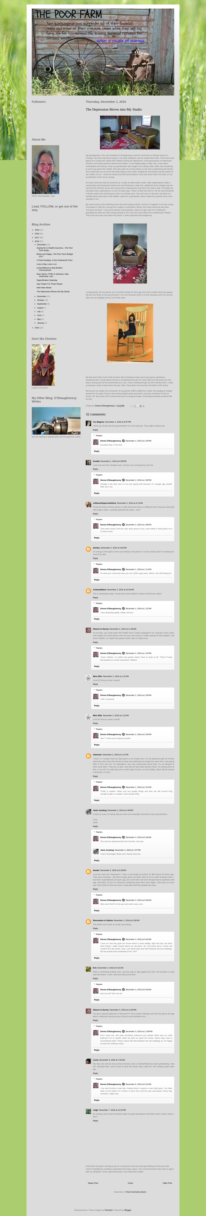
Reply (95, 430)
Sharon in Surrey (101, 629)
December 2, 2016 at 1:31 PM (116, 676)
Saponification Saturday (47, 280)
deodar (96, 870)
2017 (37, 237)
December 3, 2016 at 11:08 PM (139, 1031)
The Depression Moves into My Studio (53, 291)
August (40, 308)
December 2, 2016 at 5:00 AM (114, 548)
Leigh (95, 1110)
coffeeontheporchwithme (104, 503)
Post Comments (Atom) (136, 1192)
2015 (37, 328)
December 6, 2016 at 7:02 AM (112, 1060)
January (41, 323)
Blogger (128, 1210)
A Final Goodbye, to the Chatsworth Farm (54, 260)
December (42, 244)
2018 (37, 234)
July (39, 311)
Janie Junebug (100, 810)
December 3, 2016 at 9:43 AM (138, 939)
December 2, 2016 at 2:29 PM (138, 695)
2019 (37, 230)
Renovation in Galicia (103, 920)
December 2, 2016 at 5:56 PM (126, 920)
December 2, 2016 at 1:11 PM (138, 569)
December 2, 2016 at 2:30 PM (138, 734)
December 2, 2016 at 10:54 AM (120, 589)
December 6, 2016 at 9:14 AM (138, 1084)
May (39, 319)
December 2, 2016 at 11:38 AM (123, 629)
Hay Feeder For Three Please (49, 284)
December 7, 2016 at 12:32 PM (112, 1110)
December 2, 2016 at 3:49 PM (120, 810)
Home (130, 1183)
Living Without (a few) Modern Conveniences (50, 269)
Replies (99, 435)
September (42, 304)
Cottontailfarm (99, 589)
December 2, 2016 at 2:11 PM (115, 755)
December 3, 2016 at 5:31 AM (110, 968)
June (39, 315)
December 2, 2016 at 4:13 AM (130, 503)
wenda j (96, 548)
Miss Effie (97, 676)
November (42, 296)
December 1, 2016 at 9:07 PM (118, 422)
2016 (37, 241)
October (41, 300)
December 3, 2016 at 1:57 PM (128, 850)
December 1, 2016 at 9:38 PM (113, 461)
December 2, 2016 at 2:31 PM (138, 787)
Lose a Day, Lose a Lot (47, 264)
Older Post (167, 1183)
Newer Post (93, 1183)
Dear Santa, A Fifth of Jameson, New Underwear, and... (53, 275)
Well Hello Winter (44, 288)
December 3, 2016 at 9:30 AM (138, 900)
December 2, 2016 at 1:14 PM (138, 653)
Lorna (95, 1060)
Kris (95, 968)
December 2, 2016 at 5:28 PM (113, 870)
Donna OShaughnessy (110, 441)
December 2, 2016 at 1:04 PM (138, 441)
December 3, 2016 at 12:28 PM (123, 1010)
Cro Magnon (98, 422)
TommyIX (108, 1210)
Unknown (97, 755)
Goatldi (96, 461)
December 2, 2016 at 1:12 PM (138, 608)
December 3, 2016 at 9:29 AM (138, 837)
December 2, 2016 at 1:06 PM (138, 480)
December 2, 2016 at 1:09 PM (138, 525)
